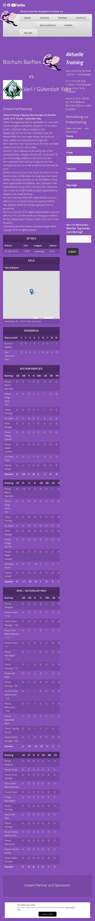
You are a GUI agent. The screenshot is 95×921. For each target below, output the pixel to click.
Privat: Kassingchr (10, 653)
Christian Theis (9, 458)
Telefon (71, 169)
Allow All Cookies (47, 914)
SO (53, 483)
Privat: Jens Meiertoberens (12, 632)
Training (62, 17)
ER (41, 483)
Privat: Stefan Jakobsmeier (11, 692)
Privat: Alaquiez (9, 605)
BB (47, 483)
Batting (9, 375)
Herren (68, 25)
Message (72, 185)
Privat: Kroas (11, 612)
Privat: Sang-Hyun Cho (8, 399)
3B (51, 375)
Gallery (28, 32)
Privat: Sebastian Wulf (9, 719)
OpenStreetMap (49, 318)
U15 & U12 (81, 17)
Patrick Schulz (8, 467)
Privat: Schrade (8, 825)
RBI (39, 375)
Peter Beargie (8, 425)
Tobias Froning (8, 411)
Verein (27, 17)
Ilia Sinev (9, 418)
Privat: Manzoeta (10, 705)
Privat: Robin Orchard (11, 859)
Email (70, 152)
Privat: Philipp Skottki (8, 435)
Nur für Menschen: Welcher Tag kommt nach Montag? (78, 228)
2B (45, 375)
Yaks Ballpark (12, 267)
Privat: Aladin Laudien (8, 448)
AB (23, 375)
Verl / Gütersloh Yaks (9, 355)
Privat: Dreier (11, 643)
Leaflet (35, 318)
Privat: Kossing (8, 807)
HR (57, 375)
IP (23, 483)
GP (17, 483)
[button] (31, 292)
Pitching (9, 483)
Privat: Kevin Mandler (11, 776)
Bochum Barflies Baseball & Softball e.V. (42, 11)
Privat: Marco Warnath (9, 385)
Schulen (44, 17)
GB (17, 375)
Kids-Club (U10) (47, 25)
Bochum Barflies (9, 345)
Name (70, 136)
